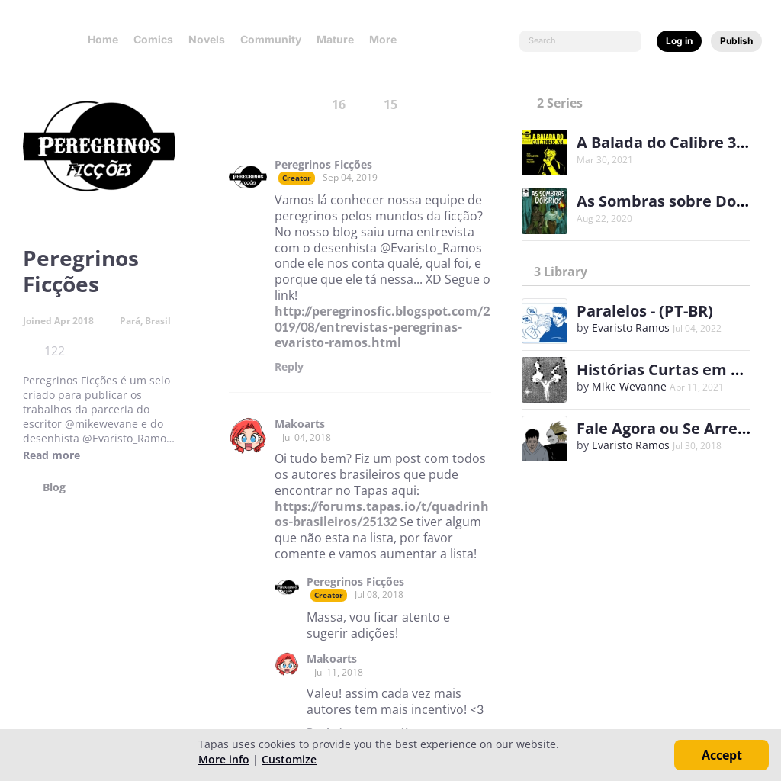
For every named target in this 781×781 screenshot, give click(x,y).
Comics (153, 39)
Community (270, 39)
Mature (335, 39)
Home (103, 39)
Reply (289, 367)
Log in (679, 41)
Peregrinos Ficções (323, 165)
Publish (736, 41)
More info (223, 759)
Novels (206, 39)
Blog (54, 487)
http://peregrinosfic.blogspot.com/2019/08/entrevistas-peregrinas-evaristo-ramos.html (382, 327)
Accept (722, 755)
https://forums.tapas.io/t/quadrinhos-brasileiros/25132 (382, 514)
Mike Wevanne (629, 386)
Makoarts (300, 424)
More (387, 39)
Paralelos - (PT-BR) (645, 311)
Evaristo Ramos (631, 327)
